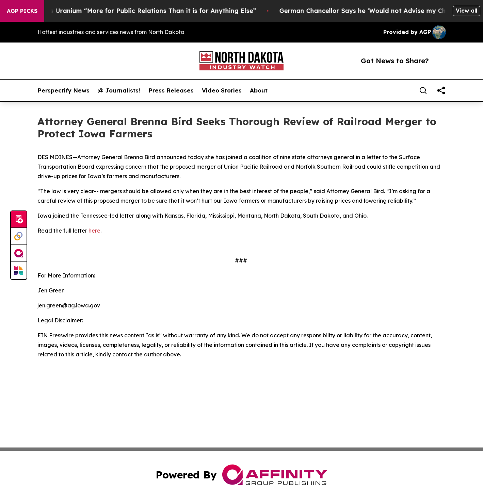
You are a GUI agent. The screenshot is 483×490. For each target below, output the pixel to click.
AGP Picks (22, 10)
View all (466, 10)
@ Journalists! (119, 90)
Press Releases (171, 90)
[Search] (423, 90)
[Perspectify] (19, 236)
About (259, 90)
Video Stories (222, 90)
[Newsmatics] (19, 270)
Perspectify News (63, 90)
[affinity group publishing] (19, 253)
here (94, 230)
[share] (441, 90)
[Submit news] (19, 219)
